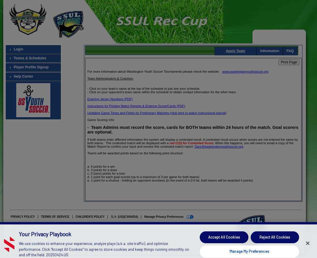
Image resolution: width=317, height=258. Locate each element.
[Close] (307, 247)
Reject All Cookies (274, 241)
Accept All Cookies (224, 241)
